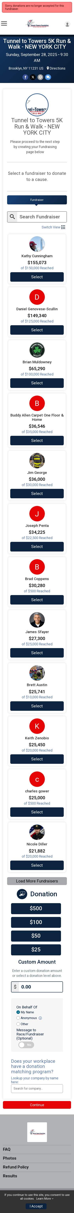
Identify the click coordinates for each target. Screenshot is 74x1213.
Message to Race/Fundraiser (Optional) (30, 1034)
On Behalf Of (26, 1007)
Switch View (53, 227)
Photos (9, 1158)
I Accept (36, 1206)
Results (10, 1176)
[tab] (37, 199)
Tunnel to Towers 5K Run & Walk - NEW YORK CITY (37, 44)
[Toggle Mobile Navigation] (4, 24)
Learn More (43, 1198)
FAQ (6, 1149)
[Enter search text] (42, 217)
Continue (37, 1105)
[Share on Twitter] (33, 77)
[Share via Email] (40, 77)
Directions (58, 68)
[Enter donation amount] (41, 987)
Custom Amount (37, 962)
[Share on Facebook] (25, 77)
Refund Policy (16, 1167)
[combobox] (37, 1088)
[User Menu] (67, 24)
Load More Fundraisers (37, 881)
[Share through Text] (48, 77)
